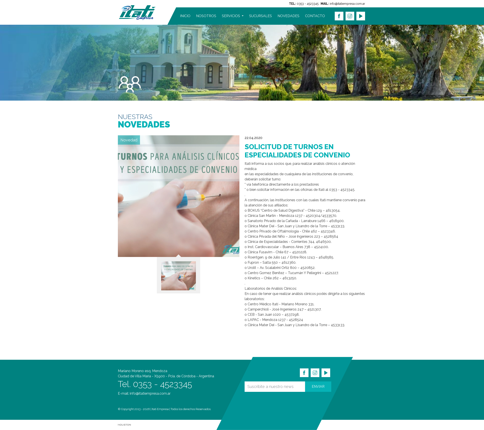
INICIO (185, 16)
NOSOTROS (206, 16)
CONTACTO (315, 16)
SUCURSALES (260, 16)
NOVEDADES (288, 16)
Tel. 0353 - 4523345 (155, 384)
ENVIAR (318, 386)
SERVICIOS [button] (231, 16)
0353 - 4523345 (307, 3)
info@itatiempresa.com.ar (347, 3)
